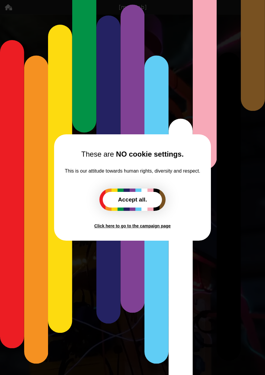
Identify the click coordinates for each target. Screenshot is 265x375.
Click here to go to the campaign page (132, 225)
